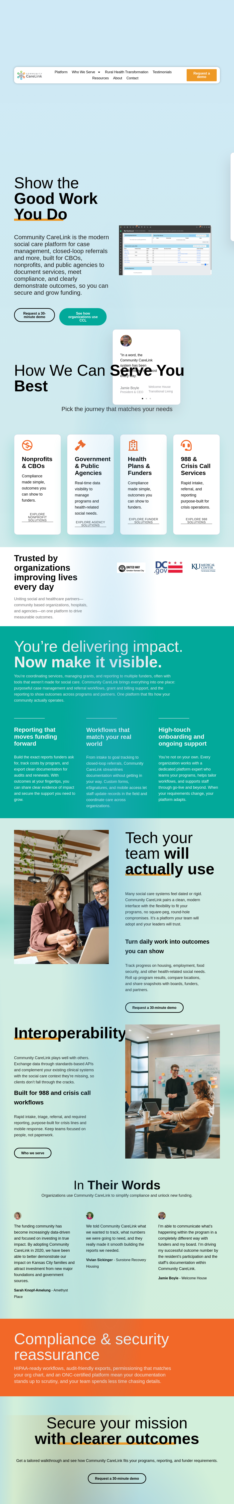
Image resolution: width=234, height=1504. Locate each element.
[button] (192, 235)
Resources (100, 78)
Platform (61, 72)
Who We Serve (86, 72)
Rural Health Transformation (126, 72)
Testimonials (162, 72)
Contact (132, 78)
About (117, 78)
